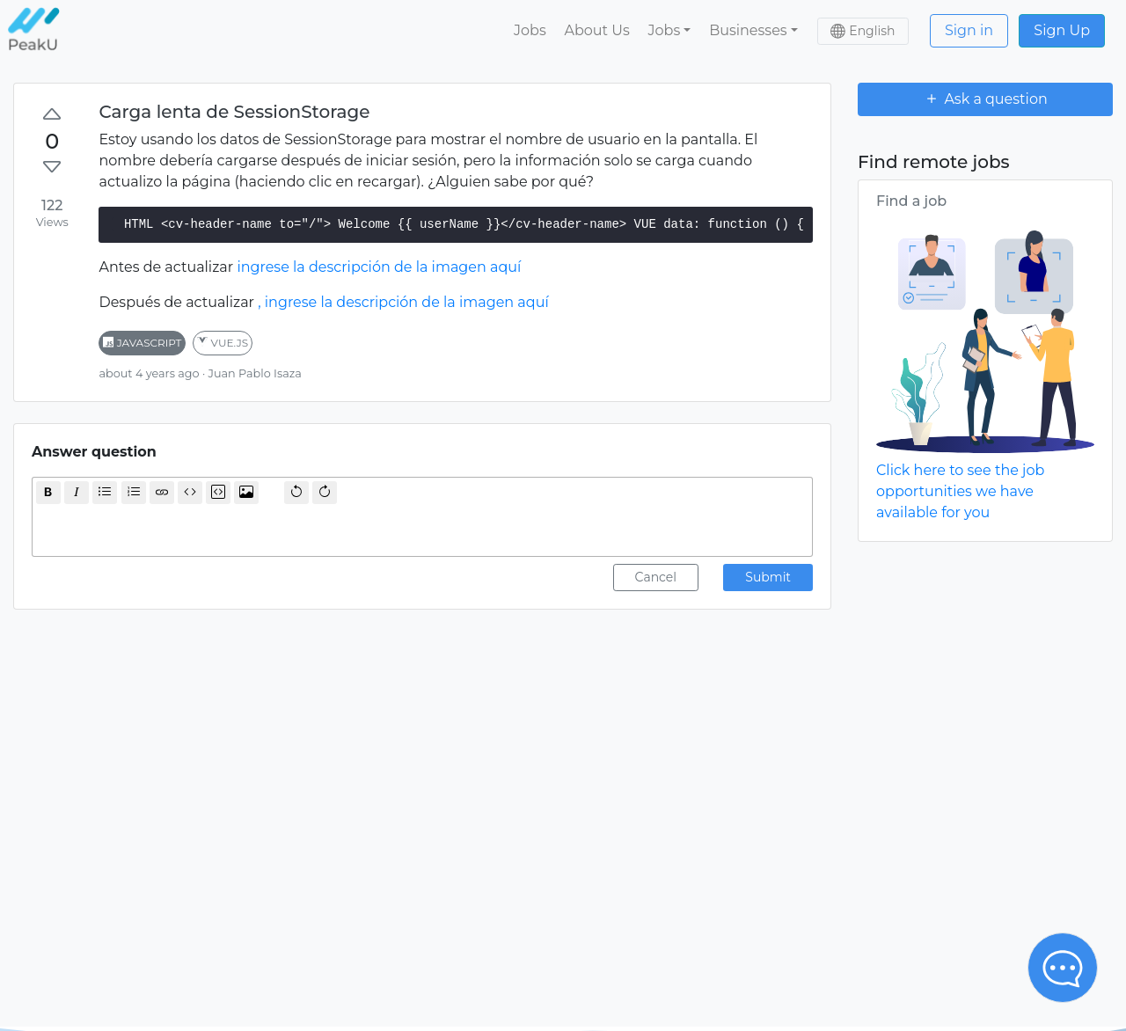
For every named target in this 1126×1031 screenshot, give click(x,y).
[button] (669, 30)
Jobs (530, 30)
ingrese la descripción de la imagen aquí (379, 267)
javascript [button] (142, 342)
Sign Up (1062, 30)
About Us (596, 30)
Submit (768, 577)
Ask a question (985, 98)
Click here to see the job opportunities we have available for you (960, 491)
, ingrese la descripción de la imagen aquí (403, 302)
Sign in (969, 30)
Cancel (656, 577)
